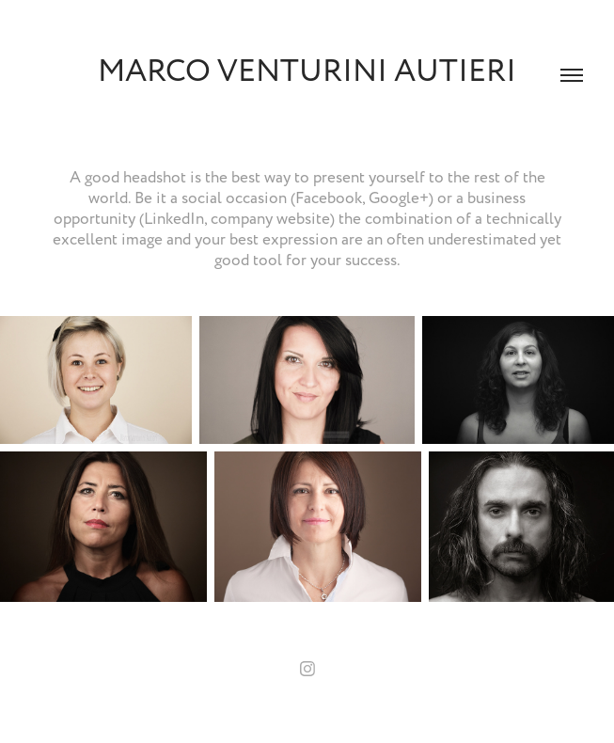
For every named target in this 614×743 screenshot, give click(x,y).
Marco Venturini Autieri (307, 71)
